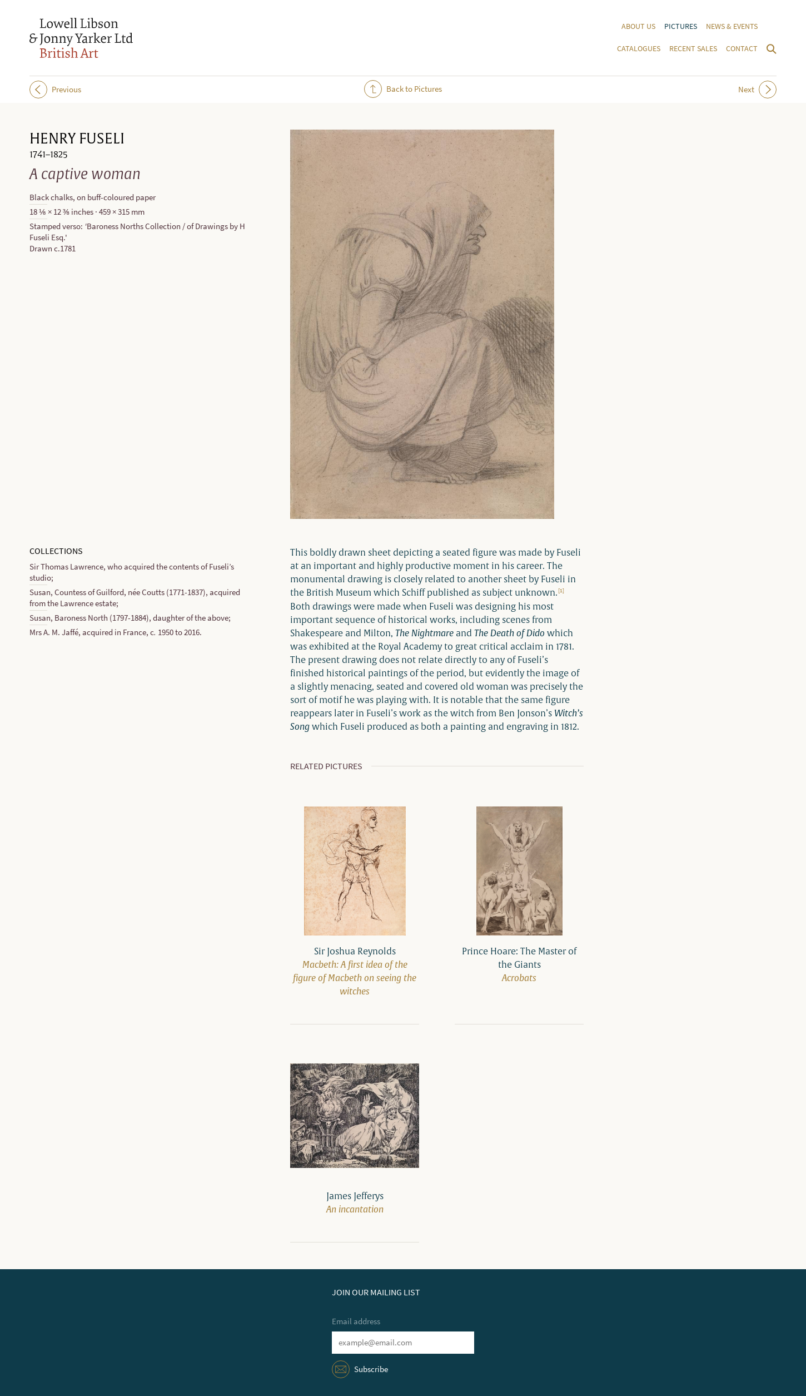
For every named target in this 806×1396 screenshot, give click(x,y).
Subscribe (371, 1369)
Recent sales (693, 48)
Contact (742, 48)
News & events (732, 26)
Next (757, 89)
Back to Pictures (403, 89)
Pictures (680, 26)
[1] (561, 590)
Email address (356, 1321)
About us (638, 26)
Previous (55, 89)
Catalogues (638, 48)
